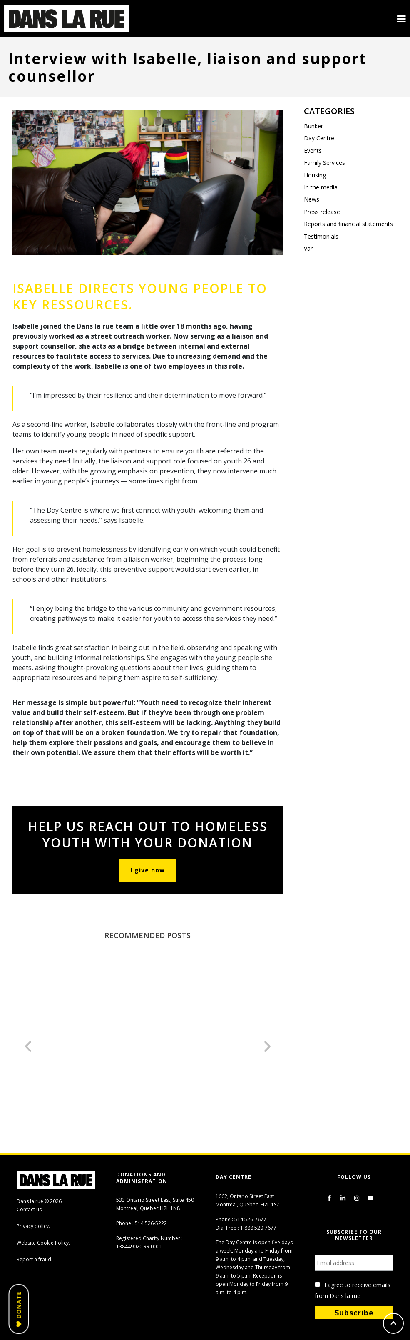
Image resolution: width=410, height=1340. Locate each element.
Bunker (313, 126)
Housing (315, 175)
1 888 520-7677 (258, 1227)
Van (309, 248)
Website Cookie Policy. (43, 1242)
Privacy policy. (33, 1226)
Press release (322, 212)
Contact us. (30, 1209)
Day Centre (319, 138)
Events (313, 150)
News (311, 199)
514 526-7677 (250, 1219)
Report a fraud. (34, 1259)
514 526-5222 (151, 1223)
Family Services (324, 163)
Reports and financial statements (348, 224)
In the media (321, 187)
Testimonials (321, 236)
